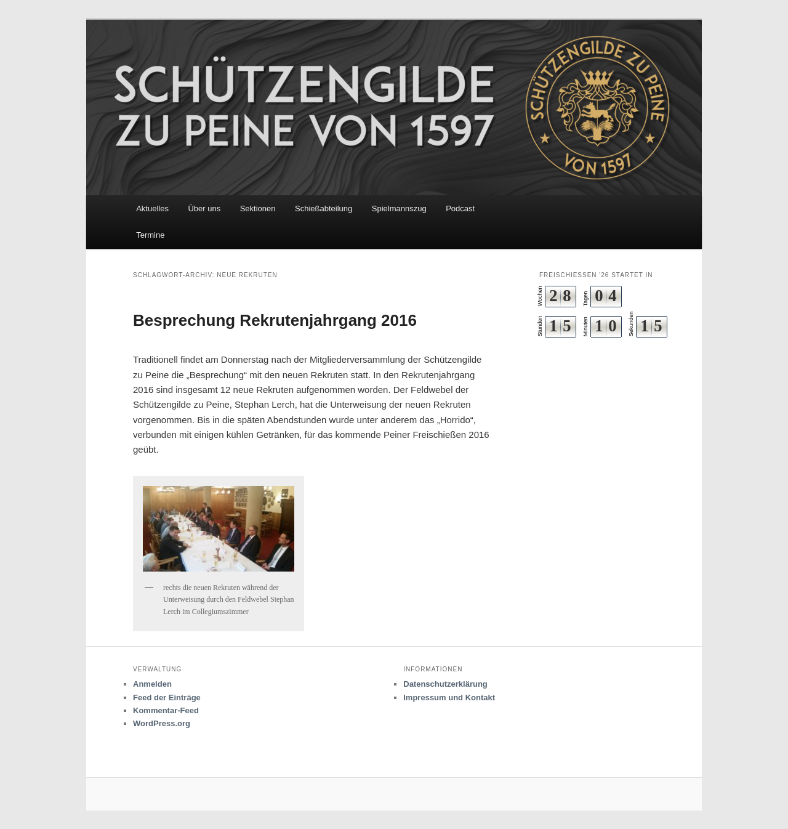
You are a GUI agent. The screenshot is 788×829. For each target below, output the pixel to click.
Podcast (460, 208)
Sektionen (258, 208)
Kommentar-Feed (166, 710)
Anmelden (152, 684)
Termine (150, 235)
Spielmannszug (399, 208)
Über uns (204, 208)
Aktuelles (152, 208)
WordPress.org (161, 723)
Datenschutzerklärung (445, 684)
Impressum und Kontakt (449, 697)
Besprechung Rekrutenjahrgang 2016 (275, 320)
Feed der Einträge (167, 697)
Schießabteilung (323, 208)
